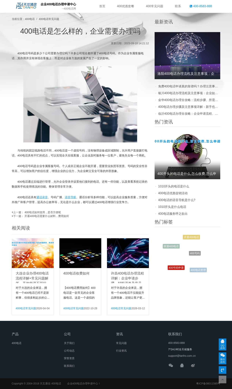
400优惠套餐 (125, 6)
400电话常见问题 (49, 19)
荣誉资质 (69, 358)
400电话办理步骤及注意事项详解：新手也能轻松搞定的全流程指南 (189, 106)
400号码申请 (176, 268)
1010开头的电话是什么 (173, 186)
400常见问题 (154, 6)
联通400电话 (171, 246)
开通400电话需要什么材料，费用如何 (46, 216)
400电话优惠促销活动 (173, 193)
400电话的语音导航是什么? (176, 200)
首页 (102, 6)
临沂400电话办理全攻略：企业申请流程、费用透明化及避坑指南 (189, 113)
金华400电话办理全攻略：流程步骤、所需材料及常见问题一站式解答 (189, 100)
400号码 (195, 255)
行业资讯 (121, 350)
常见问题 (121, 343)
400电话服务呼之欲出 (173, 213)
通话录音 (42, 197)
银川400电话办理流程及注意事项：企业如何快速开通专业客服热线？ (189, 93)
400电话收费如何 (76, 273)
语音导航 (70, 197)
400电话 (30, 19)
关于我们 (69, 343)
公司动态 (69, 350)
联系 (178, 6)
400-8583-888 (201, 6)
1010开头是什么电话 (172, 206)
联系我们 (69, 365)
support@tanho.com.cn (182, 355)
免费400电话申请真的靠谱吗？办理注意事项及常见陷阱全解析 (189, 86)
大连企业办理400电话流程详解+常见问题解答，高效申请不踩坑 (32, 278)
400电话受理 (198, 270)
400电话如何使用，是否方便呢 (42, 212)
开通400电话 (191, 237)
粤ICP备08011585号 (208, 383)
